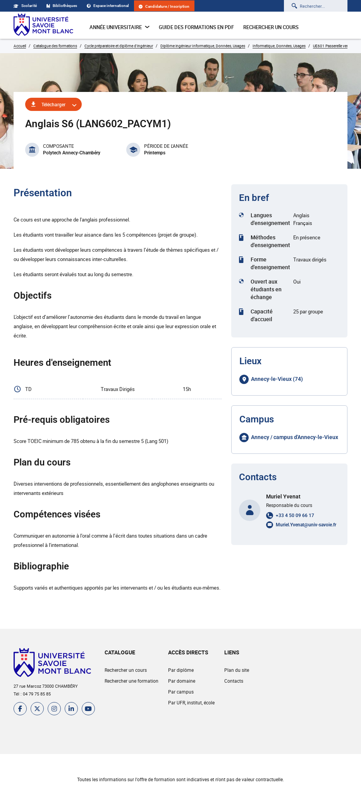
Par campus (181, 691)
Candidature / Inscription (164, 6)
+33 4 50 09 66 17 (295, 515)
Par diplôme (181, 670)
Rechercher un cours (271, 27)
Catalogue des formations (55, 45)
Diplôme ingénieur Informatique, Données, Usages (202, 45)
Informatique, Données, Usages (279, 45)
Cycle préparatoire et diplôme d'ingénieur (118, 45)
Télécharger (53, 104)
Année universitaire (119, 27)
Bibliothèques (61, 5)
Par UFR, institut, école (191, 702)
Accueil (20, 45)
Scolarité (25, 5)
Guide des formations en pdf (196, 27)
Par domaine (181, 681)
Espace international (108, 5)
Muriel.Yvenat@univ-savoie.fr (306, 525)
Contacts (233, 681)
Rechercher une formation (131, 681)
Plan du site (236, 670)
